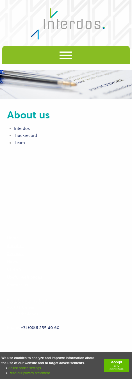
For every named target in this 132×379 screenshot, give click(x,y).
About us (15, 245)
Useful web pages (24, 277)
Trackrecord (25, 135)
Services (15, 253)
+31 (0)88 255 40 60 (40, 327)
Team (19, 142)
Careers (14, 269)
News (12, 261)
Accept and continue (117, 365)
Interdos (22, 128)
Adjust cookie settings (24, 368)
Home (13, 238)
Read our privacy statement (29, 373)
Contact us (17, 285)
